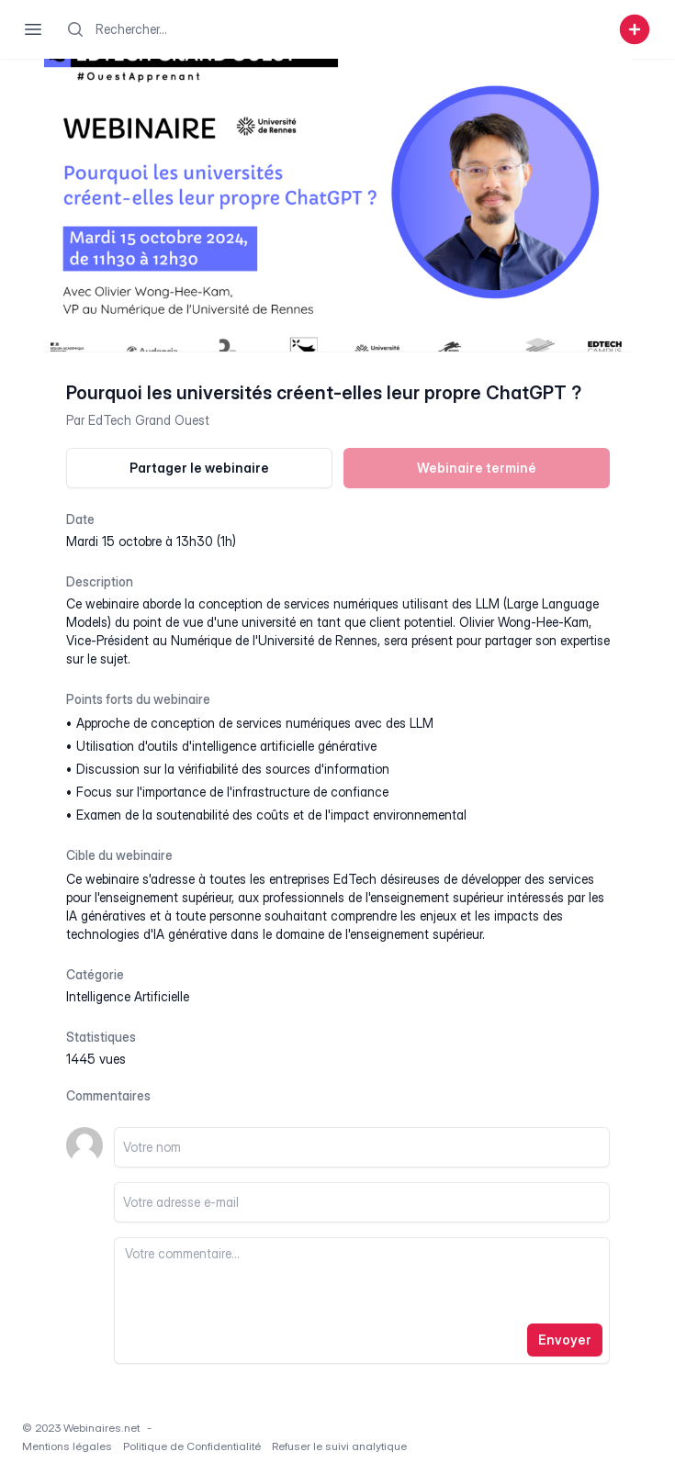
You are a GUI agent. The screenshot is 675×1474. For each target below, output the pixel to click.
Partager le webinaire (199, 467)
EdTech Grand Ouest (148, 420)
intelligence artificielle (127, 996)
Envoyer (564, 1339)
